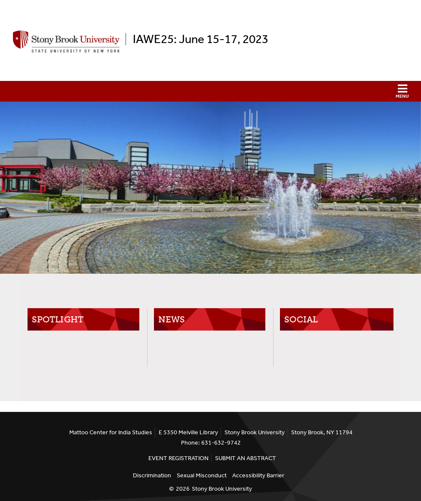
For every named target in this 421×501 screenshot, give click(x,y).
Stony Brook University (222, 488)
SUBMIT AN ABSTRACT (245, 458)
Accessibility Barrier (258, 475)
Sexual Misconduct (202, 475)
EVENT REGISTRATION (178, 458)
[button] (210, 91)
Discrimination (152, 475)
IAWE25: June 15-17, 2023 (200, 39)
